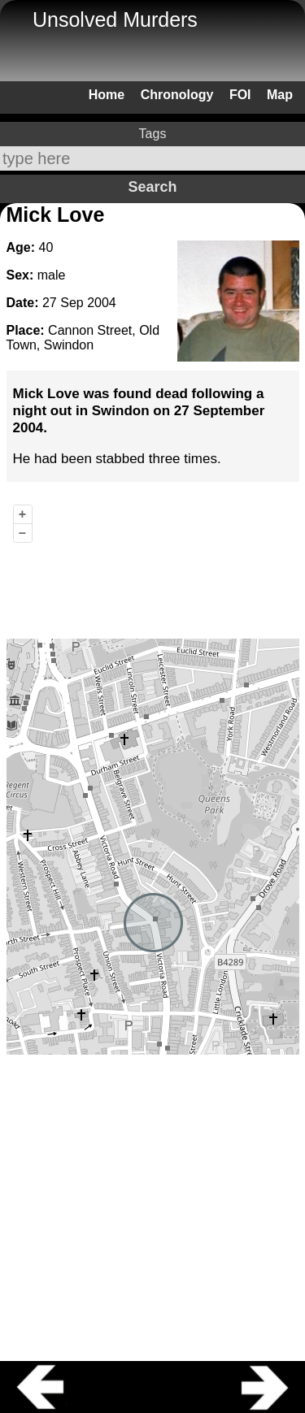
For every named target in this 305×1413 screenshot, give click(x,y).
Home (106, 95)
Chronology (177, 95)
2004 (101, 303)
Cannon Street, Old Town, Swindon (83, 337)
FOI (240, 95)
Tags (153, 134)
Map (280, 95)
